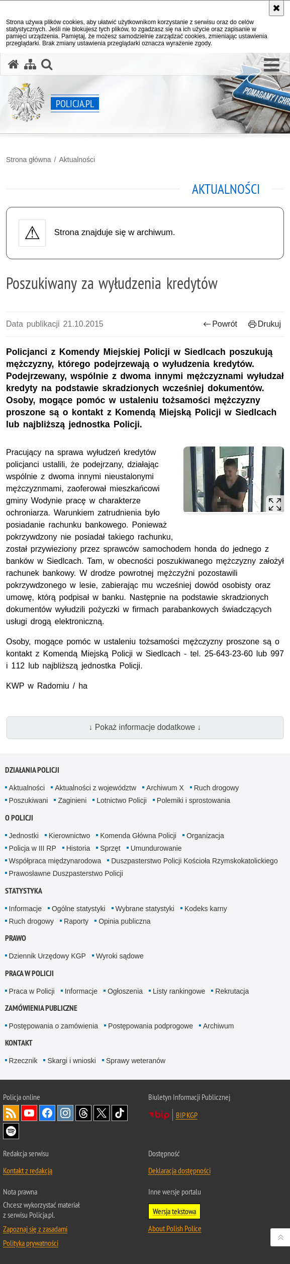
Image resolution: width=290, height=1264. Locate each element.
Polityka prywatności (30, 1243)
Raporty (76, 921)
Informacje (25, 909)
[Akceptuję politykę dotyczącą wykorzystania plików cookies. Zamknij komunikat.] (276, 8)
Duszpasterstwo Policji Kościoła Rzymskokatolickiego (194, 861)
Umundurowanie (156, 848)
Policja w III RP (32, 848)
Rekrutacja (232, 991)
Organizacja (205, 836)
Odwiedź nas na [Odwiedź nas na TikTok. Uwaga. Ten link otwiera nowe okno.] (120, 1113)
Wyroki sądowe (120, 956)
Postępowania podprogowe (150, 1026)
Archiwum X (165, 788)
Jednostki (24, 836)
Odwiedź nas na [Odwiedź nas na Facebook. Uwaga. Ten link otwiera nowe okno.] (47, 1113)
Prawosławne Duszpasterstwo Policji (66, 873)
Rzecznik (23, 1061)
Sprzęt (110, 848)
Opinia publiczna (125, 921)
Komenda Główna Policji (138, 836)
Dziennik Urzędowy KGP (47, 956)
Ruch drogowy (216, 788)
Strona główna (28, 160)
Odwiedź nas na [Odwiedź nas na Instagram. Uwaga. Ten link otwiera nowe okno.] (65, 1113)
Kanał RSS (11, 1113)
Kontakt (19, 1042)
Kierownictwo (69, 836)
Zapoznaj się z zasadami (35, 1229)
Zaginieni (72, 800)
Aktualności (77, 160)
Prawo (15, 938)
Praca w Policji (29, 973)
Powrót (220, 324)
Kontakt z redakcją (27, 1170)
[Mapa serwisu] (30, 64)
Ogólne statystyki (79, 909)
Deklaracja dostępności (179, 1170)
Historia (78, 848)
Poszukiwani (28, 800)
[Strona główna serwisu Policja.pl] (13, 64)
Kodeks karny (205, 909)
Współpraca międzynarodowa (55, 861)
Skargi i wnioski (71, 1061)
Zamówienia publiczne (41, 1008)
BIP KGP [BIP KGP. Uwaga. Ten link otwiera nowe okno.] (187, 1115)
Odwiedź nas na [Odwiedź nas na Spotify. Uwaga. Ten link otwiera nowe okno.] (11, 1131)
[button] (271, 65)
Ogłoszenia (125, 991)
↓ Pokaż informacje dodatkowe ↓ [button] (145, 727)
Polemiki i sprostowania (193, 800)
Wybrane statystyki (145, 909)
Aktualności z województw (95, 788)
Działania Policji (32, 770)
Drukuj (264, 324)
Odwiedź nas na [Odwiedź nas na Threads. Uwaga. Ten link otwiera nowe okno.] (83, 1113)
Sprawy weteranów (135, 1061)
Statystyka (23, 890)
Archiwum (218, 1026)
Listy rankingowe (179, 991)
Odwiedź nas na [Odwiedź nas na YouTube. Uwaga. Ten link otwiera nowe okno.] (29, 1113)
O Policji (19, 817)
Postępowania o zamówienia (53, 1026)
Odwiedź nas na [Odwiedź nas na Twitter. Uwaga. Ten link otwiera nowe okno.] (101, 1113)
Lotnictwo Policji (121, 800)
